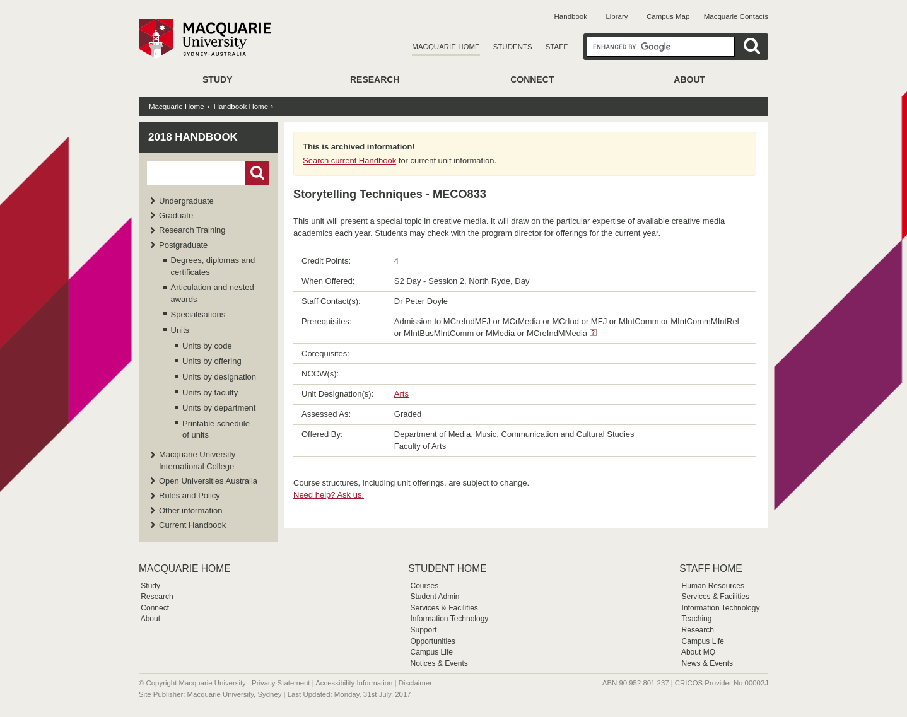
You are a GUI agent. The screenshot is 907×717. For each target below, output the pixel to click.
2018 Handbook (193, 137)
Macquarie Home (445, 46)
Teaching (696, 618)
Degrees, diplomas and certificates (213, 265)
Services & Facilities (443, 607)
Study (217, 79)
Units (180, 330)
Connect (532, 79)
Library (617, 16)
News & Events (707, 663)
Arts (401, 394)
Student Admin (434, 596)
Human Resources (713, 585)
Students (512, 46)
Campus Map (668, 16)
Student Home (447, 568)
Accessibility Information (353, 683)
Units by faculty (210, 392)
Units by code (207, 346)
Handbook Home (241, 106)
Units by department (218, 407)
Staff (557, 46)
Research (375, 79)
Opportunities (432, 641)
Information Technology (449, 618)
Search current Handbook (349, 160)
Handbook (570, 16)
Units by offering (212, 361)
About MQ (698, 652)
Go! (257, 173)
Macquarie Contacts (736, 16)
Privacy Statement (281, 683)
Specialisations (198, 314)
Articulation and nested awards (212, 293)
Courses (424, 585)
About (689, 79)
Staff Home (710, 568)
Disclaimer (415, 683)
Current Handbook (192, 525)
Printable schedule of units (216, 429)
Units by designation (219, 377)
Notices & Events (438, 663)
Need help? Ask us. (328, 494)
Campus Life (431, 652)
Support (423, 630)
